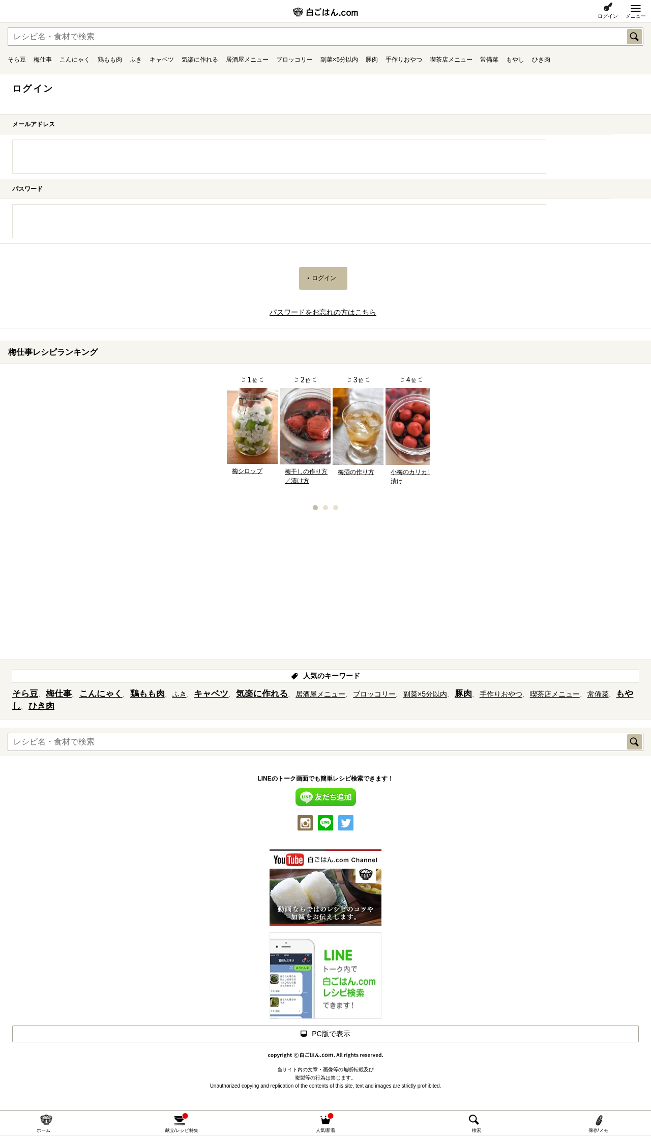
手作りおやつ (404, 59)
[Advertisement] (325, 588)
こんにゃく (75, 59)
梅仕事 (43, 59)
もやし (515, 59)
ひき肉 (541, 59)
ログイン (608, 16)
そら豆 (17, 59)
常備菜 (489, 59)
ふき (136, 59)
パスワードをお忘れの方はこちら (323, 312)
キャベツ (162, 59)
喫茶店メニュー (451, 59)
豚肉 (372, 59)
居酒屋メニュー (247, 59)
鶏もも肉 (110, 59)
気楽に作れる (200, 59)
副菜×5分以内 (339, 59)
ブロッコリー (294, 59)
